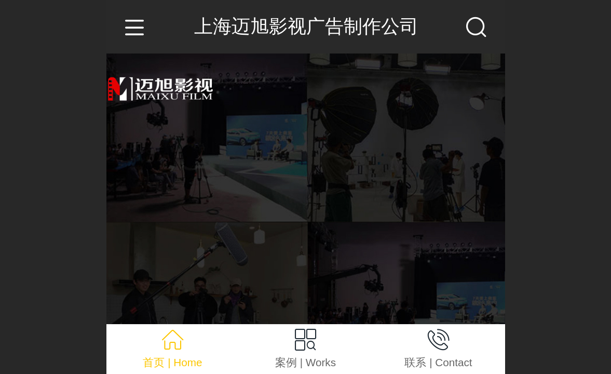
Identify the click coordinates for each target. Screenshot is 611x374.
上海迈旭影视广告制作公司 (306, 26)
